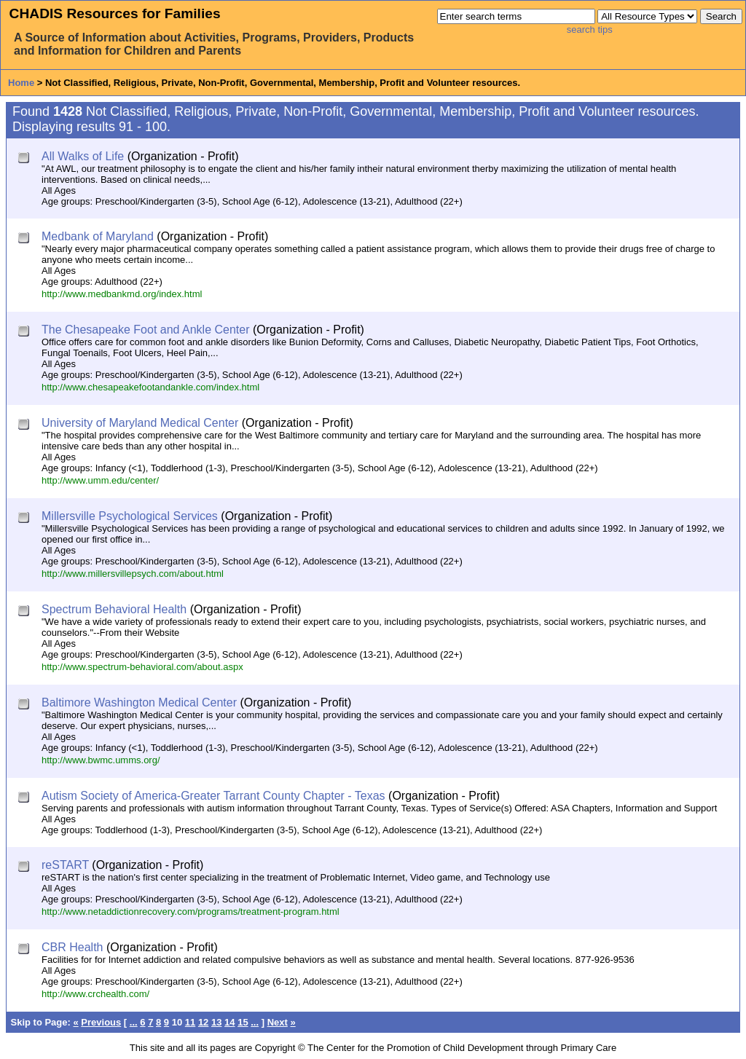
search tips (590, 29)
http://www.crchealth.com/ (95, 993)
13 (216, 1022)
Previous (101, 1022)
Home (21, 82)
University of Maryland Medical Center (140, 423)
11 (190, 1022)
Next (277, 1022)
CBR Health (72, 947)
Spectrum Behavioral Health (114, 609)
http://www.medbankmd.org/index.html (122, 293)
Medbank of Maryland (98, 236)
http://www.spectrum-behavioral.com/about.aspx (142, 666)
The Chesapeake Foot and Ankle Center (146, 329)
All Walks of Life (83, 156)
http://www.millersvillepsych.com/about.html (133, 573)
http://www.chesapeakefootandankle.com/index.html (150, 387)
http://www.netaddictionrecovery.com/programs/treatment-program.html (190, 911)
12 (203, 1022)
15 (242, 1022)
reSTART (65, 865)
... (134, 1022)
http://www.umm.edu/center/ (100, 480)
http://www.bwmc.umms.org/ (101, 760)
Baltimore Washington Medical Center (139, 702)
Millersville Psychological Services (130, 516)
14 (229, 1022)
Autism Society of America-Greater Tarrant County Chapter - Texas (213, 796)
